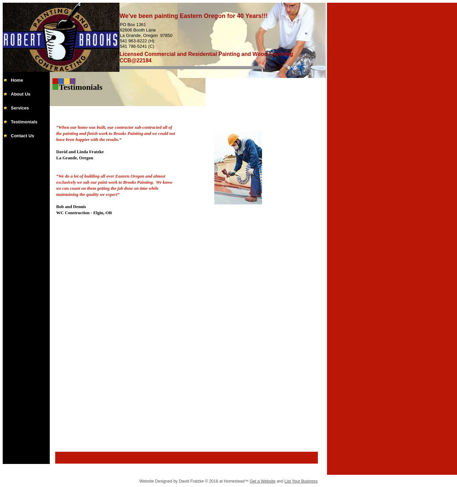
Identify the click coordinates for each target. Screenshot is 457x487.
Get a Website (263, 481)
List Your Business (301, 481)
